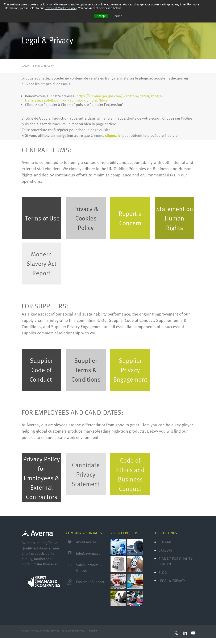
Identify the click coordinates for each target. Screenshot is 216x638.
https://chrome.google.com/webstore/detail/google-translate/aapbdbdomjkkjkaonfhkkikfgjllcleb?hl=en (94, 98)
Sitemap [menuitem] (165, 542)
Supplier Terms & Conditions (85, 370)
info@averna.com (89, 553)
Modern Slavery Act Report (41, 263)
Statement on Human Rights (174, 218)
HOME (25, 66)
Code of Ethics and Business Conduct (130, 474)
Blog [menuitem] (162, 572)
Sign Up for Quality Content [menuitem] (175, 561)
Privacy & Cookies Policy (61, 8)
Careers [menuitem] (165, 550)
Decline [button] (117, 16)
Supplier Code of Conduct (41, 370)
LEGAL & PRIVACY (43, 66)
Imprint (93, 630)
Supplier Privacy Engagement (130, 370)
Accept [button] (100, 16)
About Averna (86, 542)
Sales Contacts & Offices (89, 567)
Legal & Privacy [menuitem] (171, 580)
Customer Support (90, 581)
